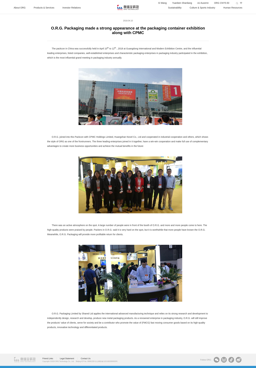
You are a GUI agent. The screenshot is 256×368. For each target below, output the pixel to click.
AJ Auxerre (202, 3)
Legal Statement (67, 358)
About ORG (19, 7)
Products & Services (44, 7)
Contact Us (85, 358)
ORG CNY (221, 3)
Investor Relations (71, 7)
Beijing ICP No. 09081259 (85, 361)
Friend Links (47, 358)
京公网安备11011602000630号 (106, 361)
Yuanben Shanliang (182, 3)
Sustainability (175, 7)
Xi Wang (162, 3)
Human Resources (232, 7)
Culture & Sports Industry (202, 7)
